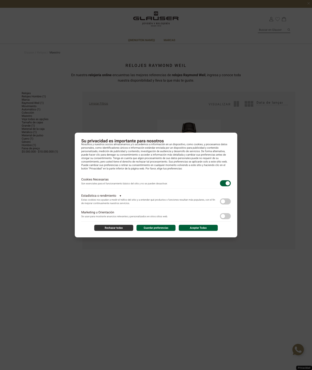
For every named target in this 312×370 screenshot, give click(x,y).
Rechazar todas (114, 227)
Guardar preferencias (156, 227)
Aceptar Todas (198, 227)
